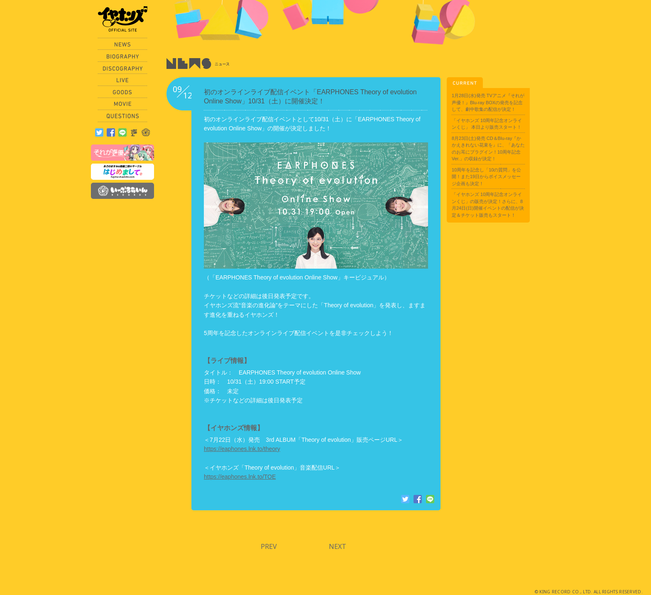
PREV (269, 546)
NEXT (337, 546)
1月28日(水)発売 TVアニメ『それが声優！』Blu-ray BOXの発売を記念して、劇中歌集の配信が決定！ (488, 102)
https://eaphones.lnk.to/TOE (240, 476)
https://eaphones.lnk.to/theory (242, 449)
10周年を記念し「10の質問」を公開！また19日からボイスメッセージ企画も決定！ (486, 176)
